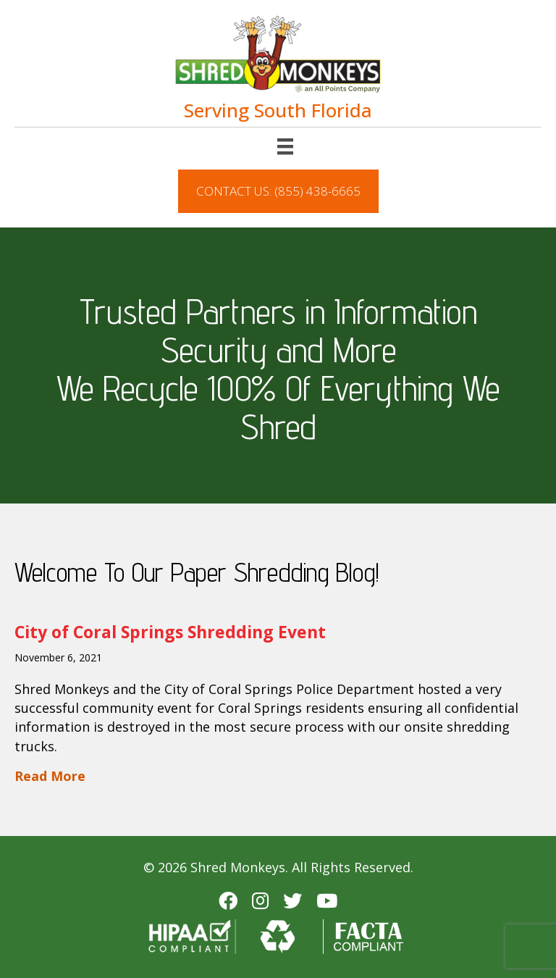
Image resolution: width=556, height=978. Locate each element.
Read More (49, 775)
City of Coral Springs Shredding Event (170, 631)
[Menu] (285, 146)
